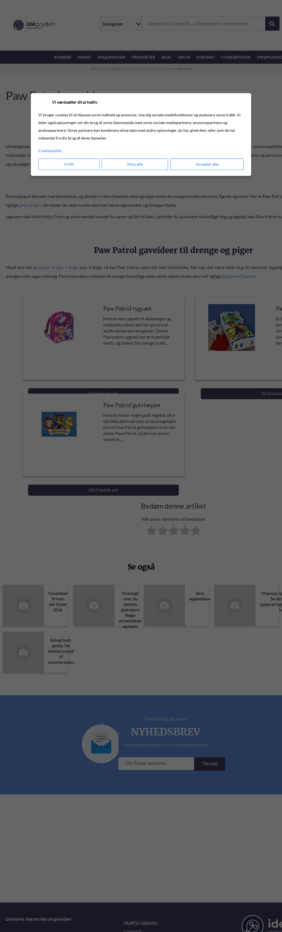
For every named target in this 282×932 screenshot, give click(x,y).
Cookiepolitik (49, 150)
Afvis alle (135, 164)
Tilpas (69, 164)
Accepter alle (207, 164)
